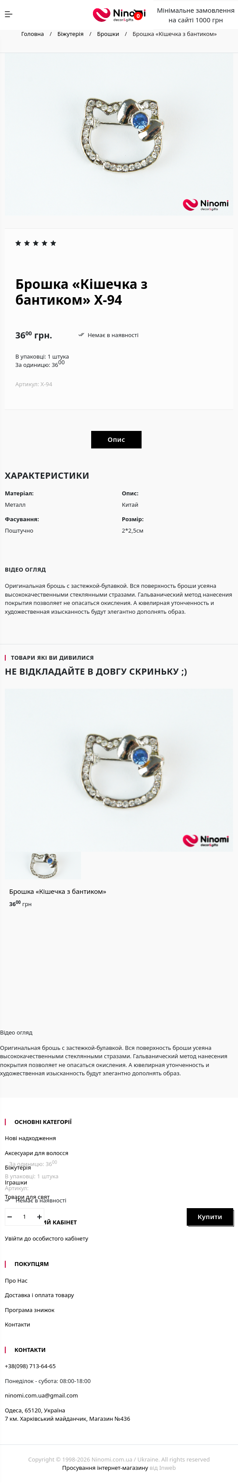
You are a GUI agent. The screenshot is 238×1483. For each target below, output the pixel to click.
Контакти (17, 1324)
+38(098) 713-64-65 (30, 1366)
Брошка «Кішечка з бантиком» (57, 891)
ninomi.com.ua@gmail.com (41, 1395)
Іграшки (16, 1182)
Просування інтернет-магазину (105, 1468)
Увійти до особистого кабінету (46, 1238)
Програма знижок (29, 1310)
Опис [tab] (116, 439)
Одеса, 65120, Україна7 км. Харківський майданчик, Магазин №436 (67, 1414)
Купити (210, 1216)
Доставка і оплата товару (39, 1295)
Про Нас (16, 1280)
